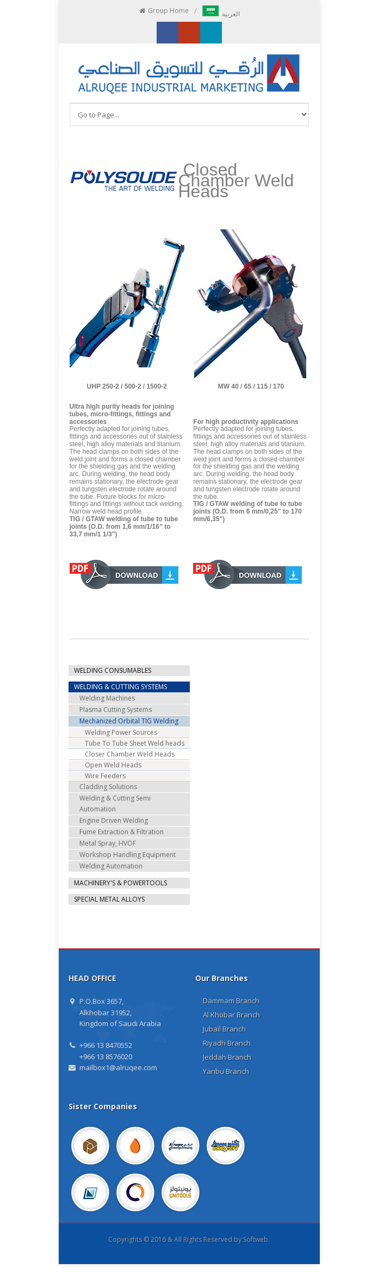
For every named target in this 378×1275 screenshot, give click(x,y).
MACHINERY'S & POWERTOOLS (120, 883)
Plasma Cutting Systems (115, 709)
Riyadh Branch (227, 1043)
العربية (221, 13)
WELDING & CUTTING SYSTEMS (120, 686)
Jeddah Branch (227, 1057)
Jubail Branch (224, 1029)
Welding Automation (110, 866)
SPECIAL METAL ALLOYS (109, 899)
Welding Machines (107, 698)
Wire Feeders (105, 775)
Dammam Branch (231, 1000)
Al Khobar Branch (231, 1015)
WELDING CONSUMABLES (112, 670)
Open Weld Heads (113, 765)
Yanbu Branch (226, 1071)
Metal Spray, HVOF (107, 843)
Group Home (163, 10)
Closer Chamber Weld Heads (130, 754)
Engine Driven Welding (113, 820)
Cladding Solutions (108, 786)
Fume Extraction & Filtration (121, 831)
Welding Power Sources (121, 732)
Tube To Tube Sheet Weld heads (134, 743)
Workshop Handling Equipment (127, 854)
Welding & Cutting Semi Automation (115, 803)
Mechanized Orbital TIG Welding (128, 721)
